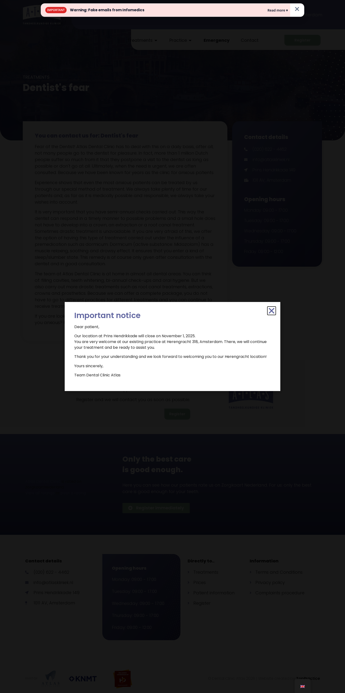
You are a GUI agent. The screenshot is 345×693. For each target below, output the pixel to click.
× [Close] (297, 9)
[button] (272, 311)
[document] (172, 346)
